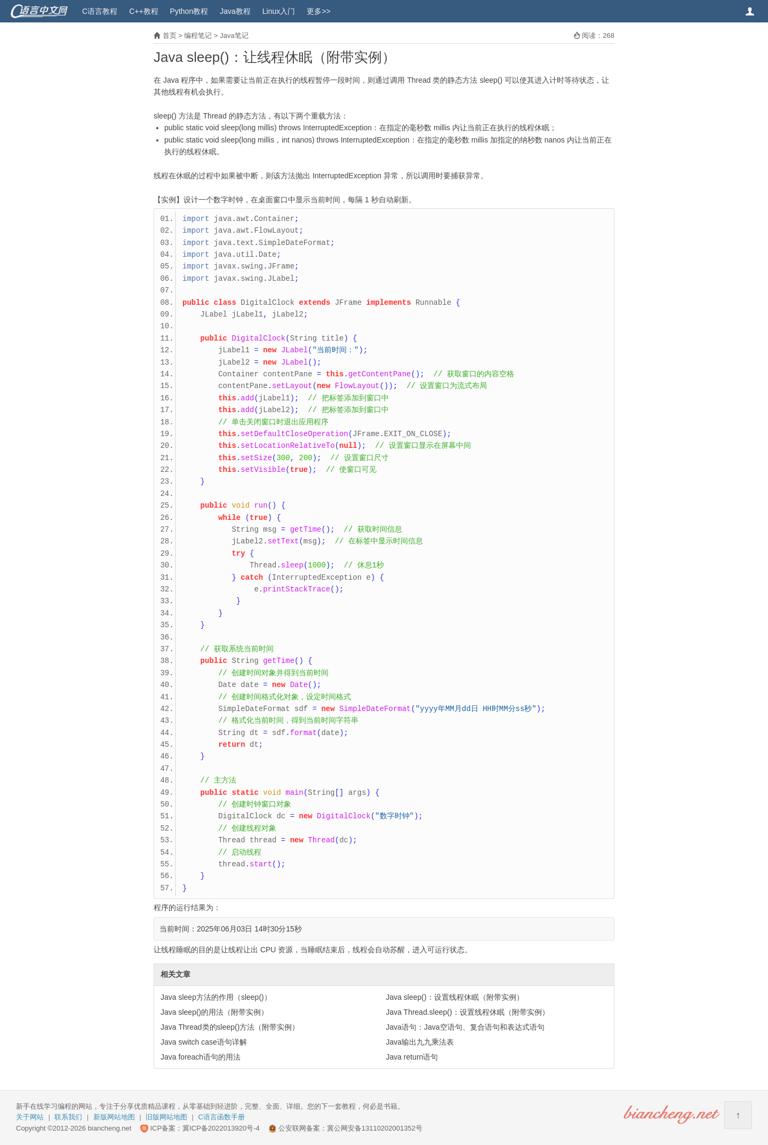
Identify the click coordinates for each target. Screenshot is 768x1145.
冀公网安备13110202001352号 (374, 1128)
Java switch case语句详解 (204, 1042)
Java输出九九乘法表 (420, 1042)
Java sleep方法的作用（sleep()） (216, 997)
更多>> (318, 11)
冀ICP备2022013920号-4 (221, 1128)
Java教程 (235, 11)
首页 (170, 35)
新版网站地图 (114, 1117)
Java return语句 (412, 1057)
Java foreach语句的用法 (201, 1057)
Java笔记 (234, 35)
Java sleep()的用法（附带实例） (214, 1012)
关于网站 (30, 1117)
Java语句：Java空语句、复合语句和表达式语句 (465, 1027)
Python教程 (189, 11)
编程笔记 (198, 35)
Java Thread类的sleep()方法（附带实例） (230, 1027)
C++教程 (143, 11)
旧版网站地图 (166, 1117)
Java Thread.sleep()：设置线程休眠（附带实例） (467, 1012)
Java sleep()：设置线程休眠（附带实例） (454, 997)
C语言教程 (99, 11)
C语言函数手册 (221, 1117)
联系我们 (68, 1117)
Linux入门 (278, 11)
